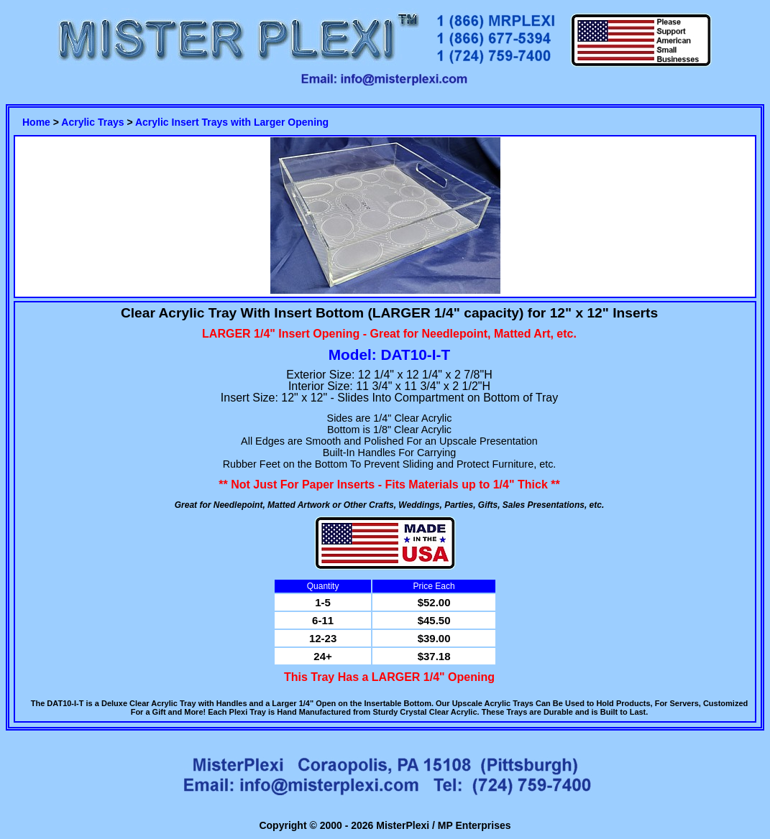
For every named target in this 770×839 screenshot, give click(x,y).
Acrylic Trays (92, 122)
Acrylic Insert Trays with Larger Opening (232, 122)
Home (36, 122)
